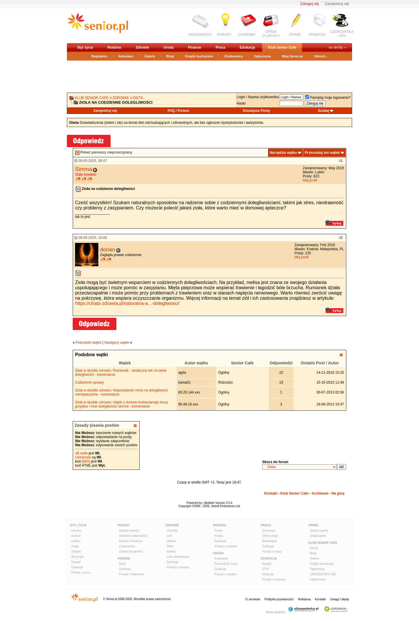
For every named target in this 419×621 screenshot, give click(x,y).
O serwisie (252, 599)
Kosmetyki (221, 558)
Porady (124, 525)
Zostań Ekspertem (131, 551)
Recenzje (77, 556)
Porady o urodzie (225, 574)
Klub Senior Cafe (282, 47)
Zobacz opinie (319, 530)
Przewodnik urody (225, 563)
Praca (220, 47)
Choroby (172, 530)
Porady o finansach (131, 574)
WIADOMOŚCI (200, 35)
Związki (76, 551)
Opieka (171, 541)
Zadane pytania (129, 530)
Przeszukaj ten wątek (322, 153)
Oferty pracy (270, 535)
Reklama (304, 599)
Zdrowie (142, 47)
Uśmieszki (83, 457)
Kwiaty (218, 535)
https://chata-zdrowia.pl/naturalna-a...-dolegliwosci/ (127, 303)
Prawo (218, 530)
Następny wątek (116, 343)
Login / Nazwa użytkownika (258, 97)
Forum (314, 548)
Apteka (171, 551)
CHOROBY (247, 35)
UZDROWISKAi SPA (342, 34)
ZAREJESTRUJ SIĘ (323, 574)
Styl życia (85, 47)
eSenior (76, 530)
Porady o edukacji (273, 579)
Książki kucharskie (199, 56)
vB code (81, 453)
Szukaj (323, 111)
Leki (169, 535)
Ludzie (75, 541)
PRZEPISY (317, 35)
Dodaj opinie (318, 535)
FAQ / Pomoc (178, 111)
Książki (76, 562)
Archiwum (320, 493)
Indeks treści (318, 579)
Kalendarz (125, 56)
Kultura (76, 535)
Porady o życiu (80, 572)
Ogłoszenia (262, 56)
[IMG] (86, 461)
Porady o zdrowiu (178, 567)
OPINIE (295, 35)
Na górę (338, 493)
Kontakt (270, 493)
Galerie (150, 56)
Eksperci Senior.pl (130, 541)
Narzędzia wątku (283, 153)
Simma (83, 169)
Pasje (75, 546)
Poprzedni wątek (89, 343)
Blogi (170, 56)
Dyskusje (77, 567)
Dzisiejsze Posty (256, 111)
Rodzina (114, 47)
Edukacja (247, 47)
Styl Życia (78, 525)
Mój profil (310, 180)
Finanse (194, 47)
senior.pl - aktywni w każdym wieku (97, 25)
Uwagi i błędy (339, 599)
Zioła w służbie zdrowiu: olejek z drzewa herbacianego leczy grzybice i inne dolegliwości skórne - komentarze (121, 404)
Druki (122, 563)
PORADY (224, 35)
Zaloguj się (309, 3)
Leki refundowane (178, 556)
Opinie (313, 525)
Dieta (138, 98)
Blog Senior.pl (292, 56)
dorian (107, 249)
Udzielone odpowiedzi (133, 535)
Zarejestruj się (337, 3)
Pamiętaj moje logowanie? (328, 98)
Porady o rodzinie (225, 546)
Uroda (169, 47)
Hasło (241, 103)
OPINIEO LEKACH (271, 34)
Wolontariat (269, 541)
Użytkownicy (233, 56)
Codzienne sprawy (89, 382)
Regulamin (99, 56)
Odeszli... (321, 56)
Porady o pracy (272, 551)
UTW (265, 569)
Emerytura (269, 530)
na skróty (336, 47)
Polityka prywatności (279, 599)
